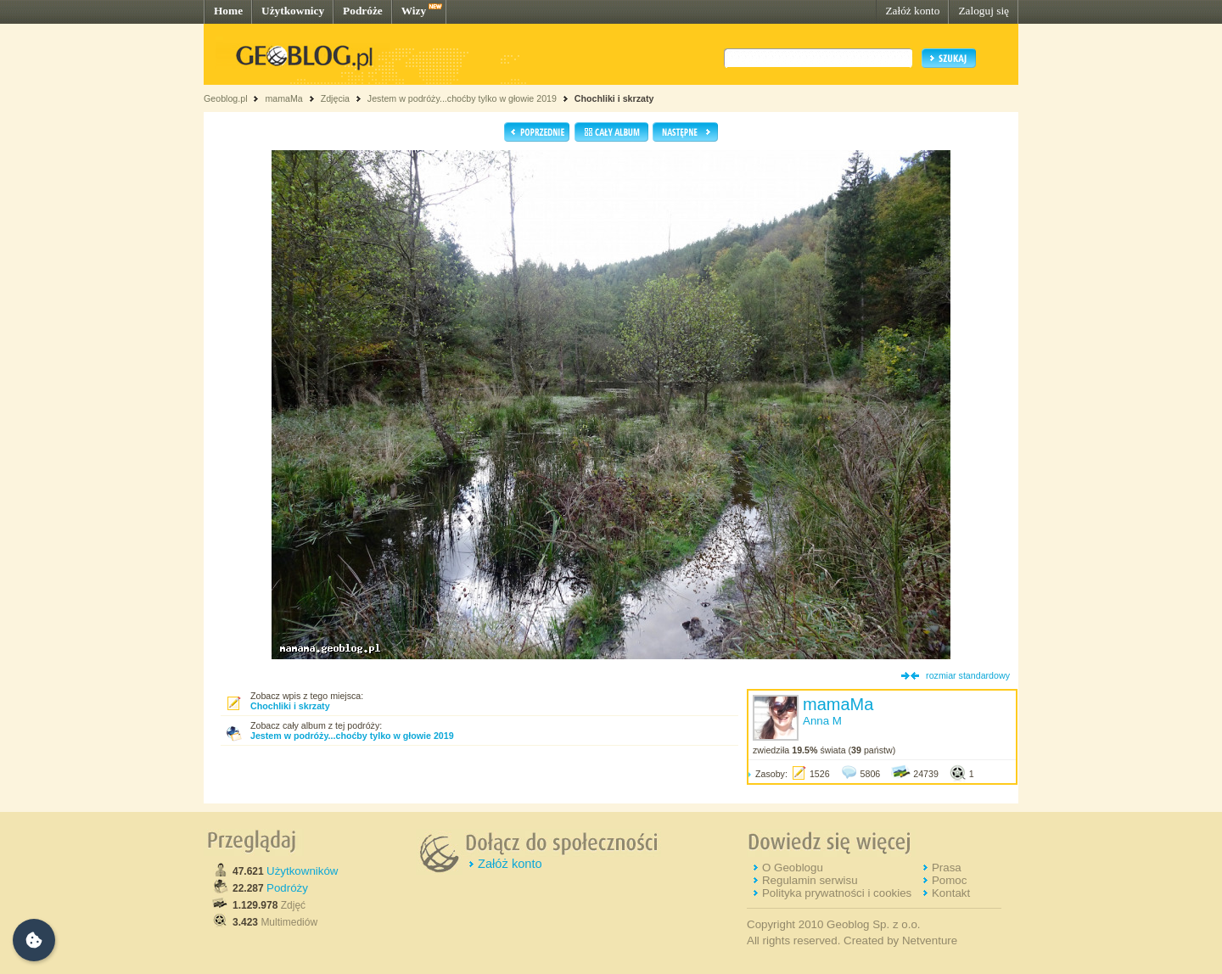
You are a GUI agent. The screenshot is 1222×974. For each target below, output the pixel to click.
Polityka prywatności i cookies (836, 893)
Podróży (287, 888)
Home (228, 10)
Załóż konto (912, 10)
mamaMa (283, 98)
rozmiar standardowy (968, 675)
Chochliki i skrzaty (614, 98)
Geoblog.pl (226, 98)
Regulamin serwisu (810, 880)
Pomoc (949, 880)
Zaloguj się (983, 10)
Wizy (413, 10)
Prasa (946, 867)
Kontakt (951, 893)
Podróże (363, 10)
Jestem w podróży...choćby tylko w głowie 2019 (462, 98)
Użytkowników (302, 871)
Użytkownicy (292, 10)
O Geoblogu (792, 867)
